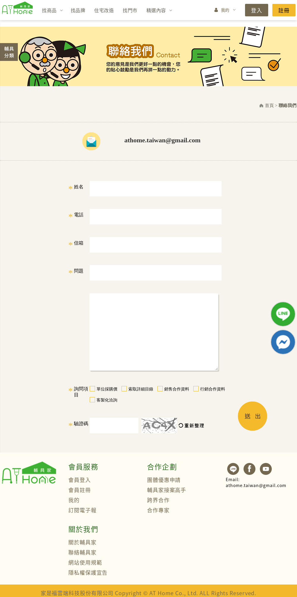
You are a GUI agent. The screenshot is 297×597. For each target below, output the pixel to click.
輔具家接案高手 (166, 490)
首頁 (269, 105)
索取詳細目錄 (140, 389)
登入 (256, 10)
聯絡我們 (287, 105)
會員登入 (79, 479)
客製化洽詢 (107, 400)
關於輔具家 (82, 542)
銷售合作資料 (176, 389)
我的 (225, 10)
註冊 (284, 10)
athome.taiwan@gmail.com (256, 482)
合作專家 (158, 510)
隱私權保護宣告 (88, 572)
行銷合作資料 (212, 389)
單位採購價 (107, 389)
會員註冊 (79, 490)
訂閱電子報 (82, 510)
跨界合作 (158, 500)
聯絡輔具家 (82, 552)
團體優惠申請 (164, 479)
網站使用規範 (85, 562)
